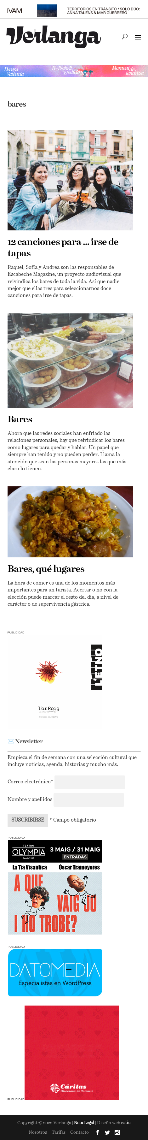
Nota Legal (84, 1123)
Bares (20, 420)
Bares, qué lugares (46, 569)
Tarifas (58, 1132)
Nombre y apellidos (30, 799)
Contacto (79, 1132)
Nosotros (38, 1132)
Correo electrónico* (31, 782)
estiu (126, 1123)
